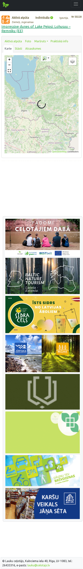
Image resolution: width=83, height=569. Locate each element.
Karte (8, 48)
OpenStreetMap (59, 151)
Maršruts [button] (40, 41)
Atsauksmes (33, 48)
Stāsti (18, 48)
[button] (9, 60)
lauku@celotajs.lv (38, 565)
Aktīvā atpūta (13, 41)
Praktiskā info (59, 41)
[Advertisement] (41, 189)
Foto (28, 41)
